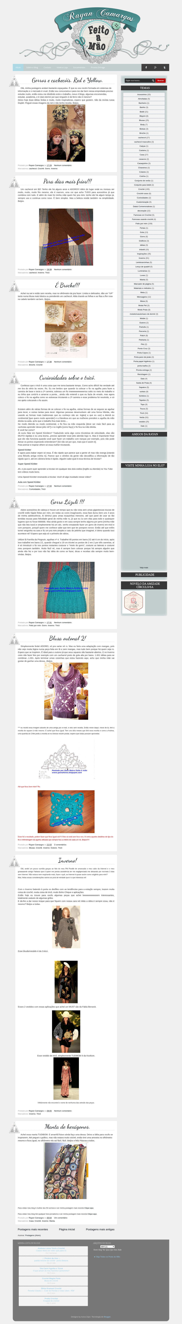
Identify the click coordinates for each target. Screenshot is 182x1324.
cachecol (33, 168)
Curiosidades (34, 489)
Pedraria (142, 340)
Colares (142, 172)
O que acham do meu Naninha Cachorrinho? (51, 1271)
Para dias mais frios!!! (68, 181)
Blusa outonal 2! (67, 638)
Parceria (142, 331)
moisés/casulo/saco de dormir (142, 314)
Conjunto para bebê (142, 185)
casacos (142, 159)
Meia (142, 292)
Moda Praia (142, 310)
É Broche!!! (67, 285)
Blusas (32, 848)
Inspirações (142, 254)
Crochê (41, 168)
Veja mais (144, 568)
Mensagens (142, 297)
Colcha (142, 176)
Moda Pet (142, 305)
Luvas (142, 275)
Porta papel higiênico (142, 361)
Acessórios (142, 94)
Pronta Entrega (98, 67)
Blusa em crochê (51, 1281)
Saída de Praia (142, 383)
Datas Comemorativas (142, 206)
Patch (142, 335)
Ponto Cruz (142, 348)
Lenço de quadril (142, 267)
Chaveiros (142, 168)
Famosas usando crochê (142, 219)
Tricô (47, 273)
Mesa (142, 301)
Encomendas (79, 67)
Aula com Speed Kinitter (29, 482)
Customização (142, 202)
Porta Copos (142, 353)
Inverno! (67, 860)
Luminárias (142, 271)
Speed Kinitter (24, 450)
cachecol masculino (142, 142)
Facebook (146, 67)
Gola (142, 232)
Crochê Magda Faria (51, 1278)
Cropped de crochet (51, 1301)
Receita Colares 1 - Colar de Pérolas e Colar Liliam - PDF (51, 1291)
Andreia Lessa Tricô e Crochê (51, 1248)
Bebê (142, 112)
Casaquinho (142, 163)
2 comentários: (60, 845)
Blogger (107, 1317)
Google (155, 67)
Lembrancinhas (142, 262)
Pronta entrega (142, 370)
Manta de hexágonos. (67, 1126)
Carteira (142, 150)
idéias (142, 245)
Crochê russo (142, 193)
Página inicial (67, 1229)
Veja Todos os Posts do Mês (108, 1257)
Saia (142, 379)
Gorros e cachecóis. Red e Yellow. (67, 80)
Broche (32, 365)
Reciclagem (142, 374)
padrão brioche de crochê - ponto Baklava (51, 1261)
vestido (142, 422)
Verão (141, 417)
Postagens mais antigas (100, 1229)
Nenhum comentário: (63, 165)
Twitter (164, 67)
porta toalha (142, 366)
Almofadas (142, 99)
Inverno (54, 168)
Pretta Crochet (51, 1298)
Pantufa (142, 327)
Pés (142, 344)
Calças (142, 146)
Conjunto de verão (142, 181)
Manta (52, 1221)
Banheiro (142, 103)
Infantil (142, 249)
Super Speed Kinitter (27, 464)
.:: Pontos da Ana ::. (51, 1258)
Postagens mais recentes (33, 1229)
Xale (142, 426)
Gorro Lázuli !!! (67, 501)
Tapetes (142, 400)
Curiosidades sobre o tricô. (67, 377)
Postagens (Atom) (33, 1235)
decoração (141, 211)
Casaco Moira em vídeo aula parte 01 (51, 1251)
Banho (142, 107)
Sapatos (142, 387)
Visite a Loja (62, 67)
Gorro (47, 168)
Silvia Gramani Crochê (51, 1288)
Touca (142, 409)
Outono (54, 848)
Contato (47, 67)
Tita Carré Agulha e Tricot (51, 1268)
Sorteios (142, 396)
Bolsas (142, 129)
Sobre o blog (32, 67)
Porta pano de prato (142, 357)
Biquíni (142, 116)
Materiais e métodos (142, 288)
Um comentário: (61, 1218)
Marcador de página (142, 284)
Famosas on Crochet (142, 215)
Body (142, 125)
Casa (31, 1221)
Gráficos (142, 241)
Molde (142, 318)
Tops (142, 404)
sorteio (142, 392)
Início (18, 67)
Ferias (142, 228)
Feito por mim (35, 625)
